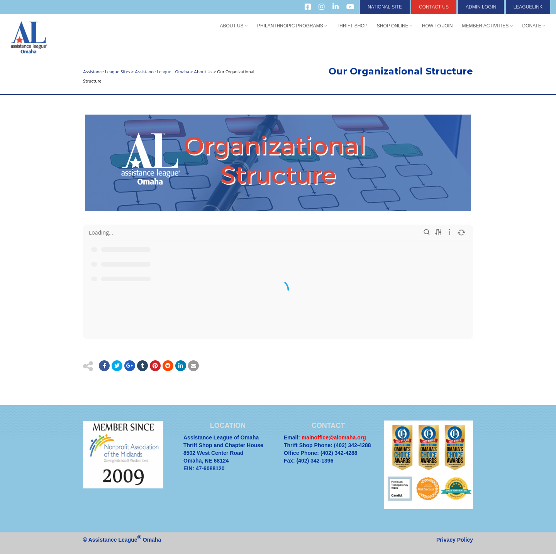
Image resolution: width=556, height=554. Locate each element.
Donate (534, 26)
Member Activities (487, 26)
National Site (385, 7)
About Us (233, 26)
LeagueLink (528, 7)
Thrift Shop (352, 26)
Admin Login (481, 7)
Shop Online (395, 26)
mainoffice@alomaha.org (334, 437)
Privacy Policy (454, 540)
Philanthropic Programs (292, 26)
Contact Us (434, 7)
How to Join (437, 26)
